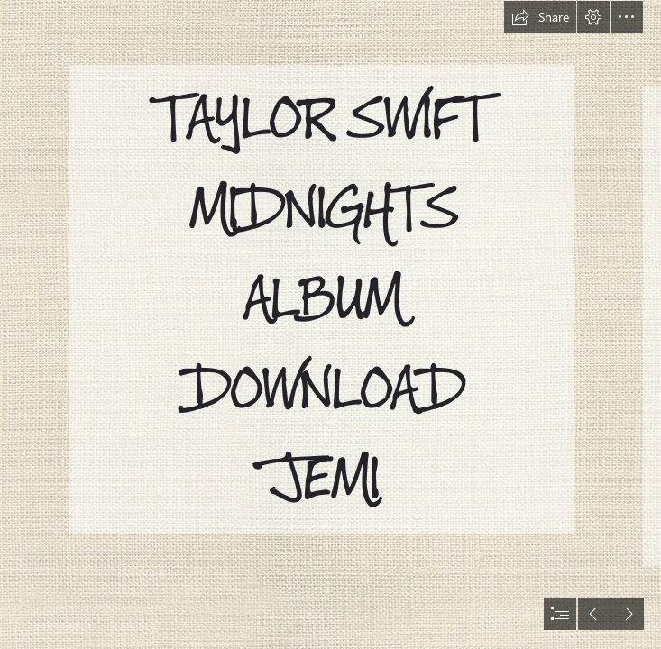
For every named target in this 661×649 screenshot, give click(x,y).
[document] (330, 324)
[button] (540, 17)
